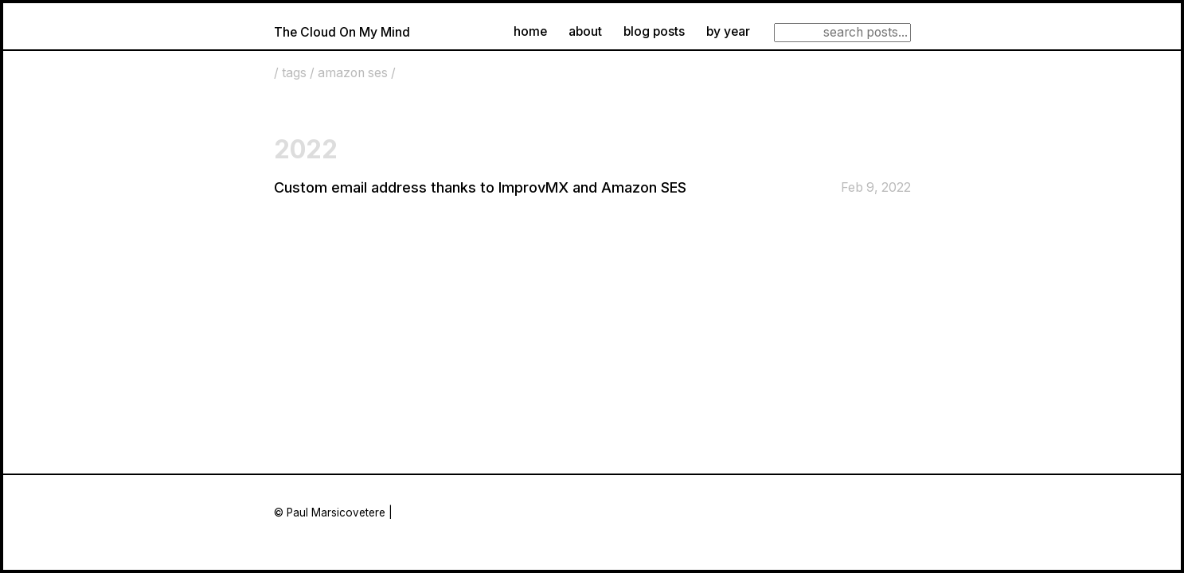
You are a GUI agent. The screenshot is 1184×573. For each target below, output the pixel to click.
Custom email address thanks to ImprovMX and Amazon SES (480, 187)
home (530, 31)
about (585, 31)
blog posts (654, 31)
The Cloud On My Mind (342, 32)
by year (728, 31)
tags (294, 72)
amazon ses (353, 72)
